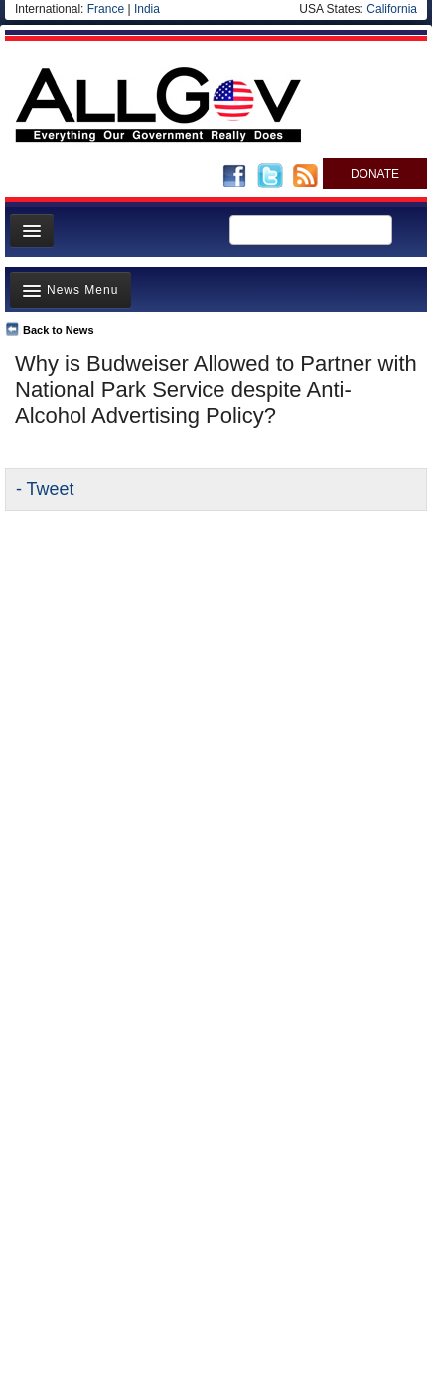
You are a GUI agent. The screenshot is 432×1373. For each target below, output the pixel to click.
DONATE (375, 174)
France (105, 9)
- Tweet (44, 489)
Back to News (58, 330)
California (391, 9)
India (147, 9)
